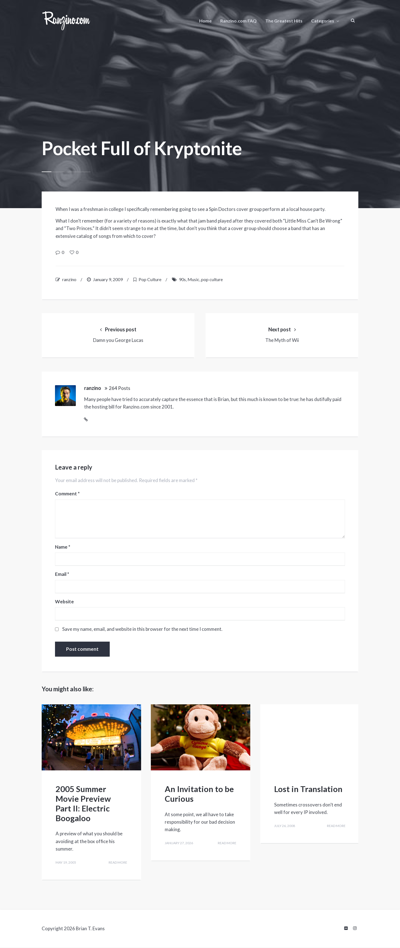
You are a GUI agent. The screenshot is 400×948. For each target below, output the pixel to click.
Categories (322, 20)
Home (205, 20)
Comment (68, 495)
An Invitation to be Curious (199, 795)
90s (182, 279)
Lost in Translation (308, 790)
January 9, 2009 (108, 279)
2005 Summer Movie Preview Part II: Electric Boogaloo (83, 805)
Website (65, 603)
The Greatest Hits (283, 20)
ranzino (69, 279)
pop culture (212, 279)
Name (63, 549)
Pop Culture (150, 279)
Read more (116, 864)
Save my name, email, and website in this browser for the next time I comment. (143, 631)
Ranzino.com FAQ (238, 20)
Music (193, 279)
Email (63, 576)
